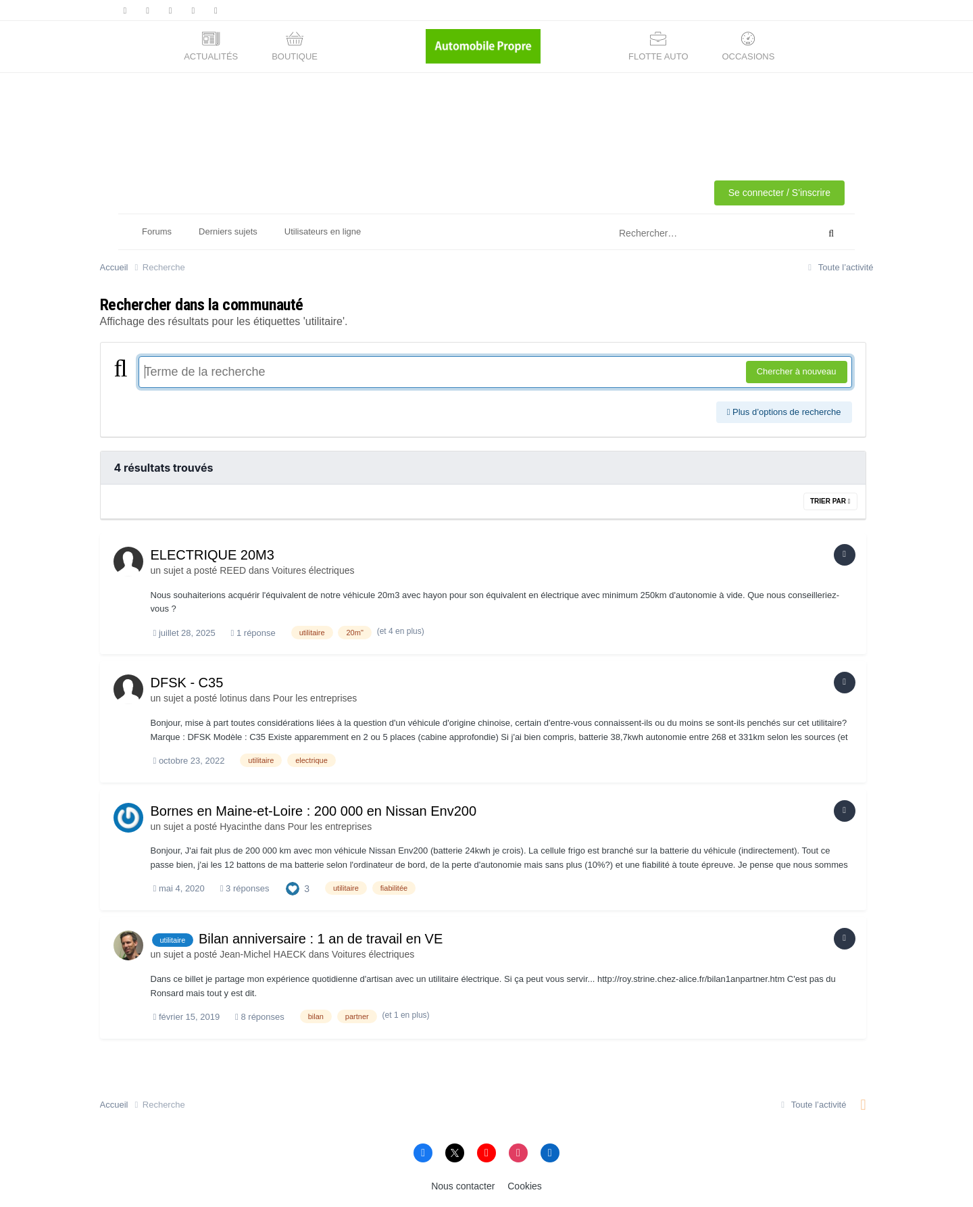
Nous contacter (463, 1186)
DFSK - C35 (187, 682)
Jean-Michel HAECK (263, 954)
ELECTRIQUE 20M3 (212, 554)
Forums (157, 231)
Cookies (524, 1186)
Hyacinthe (240, 826)
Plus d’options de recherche (784, 412)
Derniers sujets (228, 231)
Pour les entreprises (315, 698)
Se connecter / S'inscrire (779, 192)
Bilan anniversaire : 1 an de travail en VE (321, 938)
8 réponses (259, 1017)
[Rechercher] (699, 234)
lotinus (233, 698)
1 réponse (253, 633)
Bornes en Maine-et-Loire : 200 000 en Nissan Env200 (314, 811)
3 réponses (245, 888)
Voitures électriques (313, 570)
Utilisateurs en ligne (322, 231)
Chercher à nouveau (797, 371)
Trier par (830, 501)
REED (233, 570)
